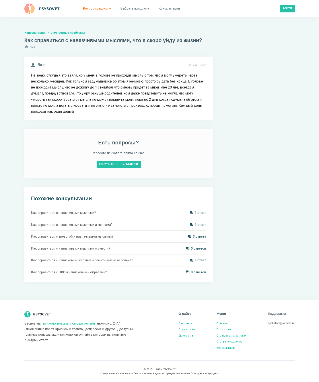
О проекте (185, 323)
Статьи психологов (229, 341)
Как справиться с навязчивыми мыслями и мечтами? (72, 225)
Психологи (223, 329)
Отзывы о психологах (231, 335)
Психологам (187, 329)
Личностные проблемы (68, 32)
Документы (186, 335)
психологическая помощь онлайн (69, 323)
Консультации (35, 32)
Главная (221, 323)
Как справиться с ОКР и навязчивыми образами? (69, 272)
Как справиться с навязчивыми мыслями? (63, 213)
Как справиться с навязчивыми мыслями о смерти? (70, 248)
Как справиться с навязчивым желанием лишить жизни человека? (82, 260)
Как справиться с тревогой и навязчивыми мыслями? (72, 236)
